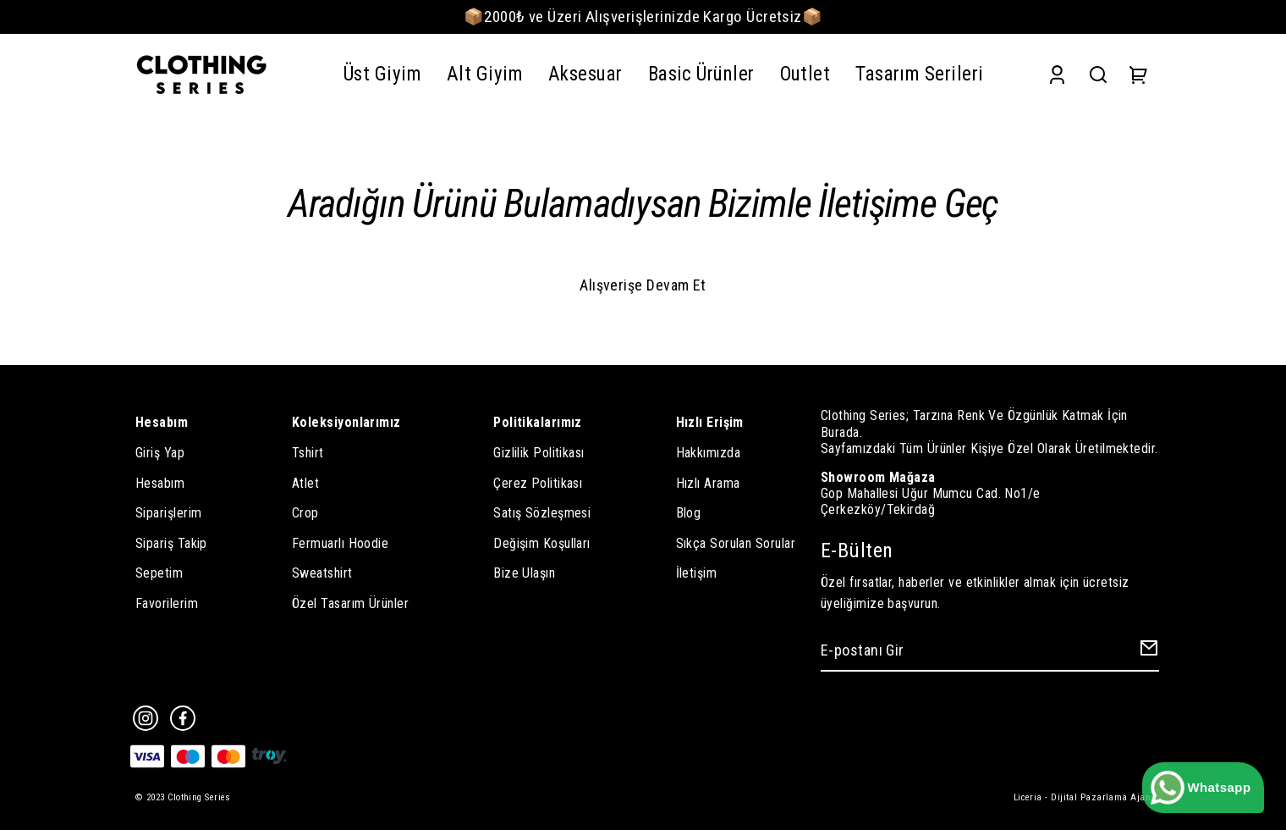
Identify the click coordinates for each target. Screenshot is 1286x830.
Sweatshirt (322, 573)
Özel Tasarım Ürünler (350, 603)
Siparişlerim (168, 513)
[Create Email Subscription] (1146, 652)
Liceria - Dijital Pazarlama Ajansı (1086, 797)
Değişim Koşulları (542, 543)
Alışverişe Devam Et (643, 285)
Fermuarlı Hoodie (340, 543)
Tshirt (308, 453)
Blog (688, 513)
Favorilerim (166, 603)
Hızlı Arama (708, 483)
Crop (305, 513)
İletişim (696, 573)
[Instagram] (145, 718)
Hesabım (159, 483)
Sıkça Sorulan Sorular (735, 543)
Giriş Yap (159, 453)
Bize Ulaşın (524, 573)
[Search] (1098, 74)
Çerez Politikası (537, 483)
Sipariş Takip (171, 543)
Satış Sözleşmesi (542, 513)
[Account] (1057, 74)
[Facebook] (182, 718)
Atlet (305, 483)
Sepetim (159, 573)
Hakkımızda (708, 453)
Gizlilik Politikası (539, 453)
